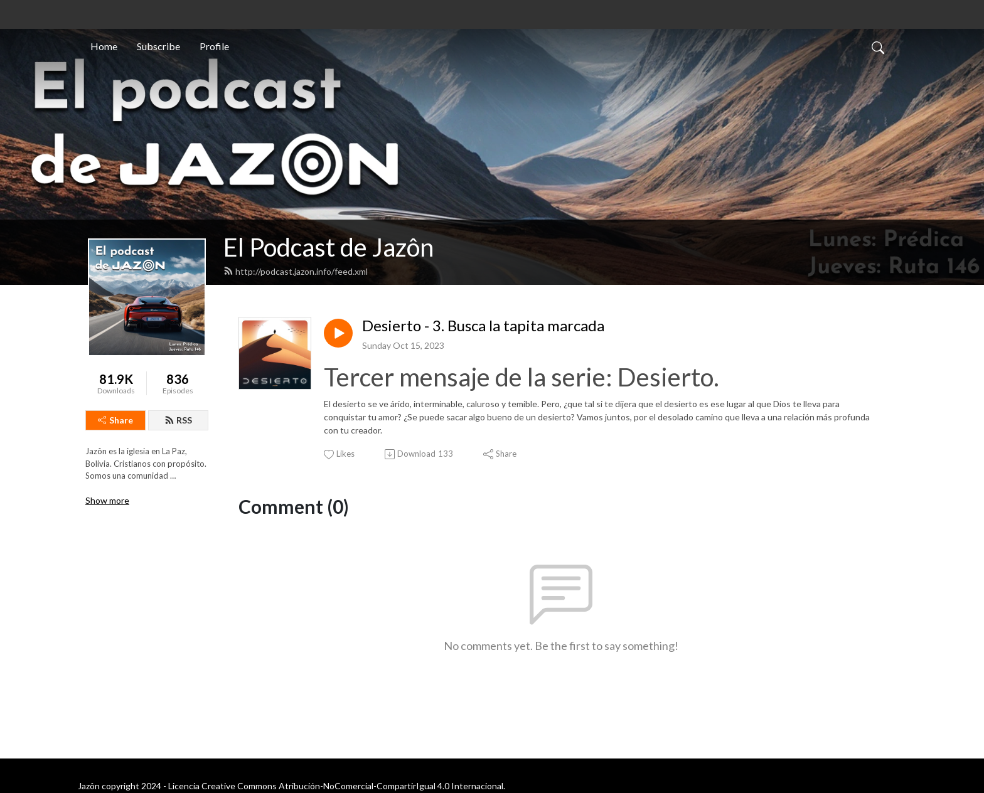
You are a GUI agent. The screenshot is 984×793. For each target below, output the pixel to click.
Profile (214, 46)
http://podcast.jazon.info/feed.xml (295, 271)
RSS (178, 420)
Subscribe (158, 46)
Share (115, 420)
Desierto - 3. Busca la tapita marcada (483, 325)
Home (103, 46)
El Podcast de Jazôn (328, 247)
